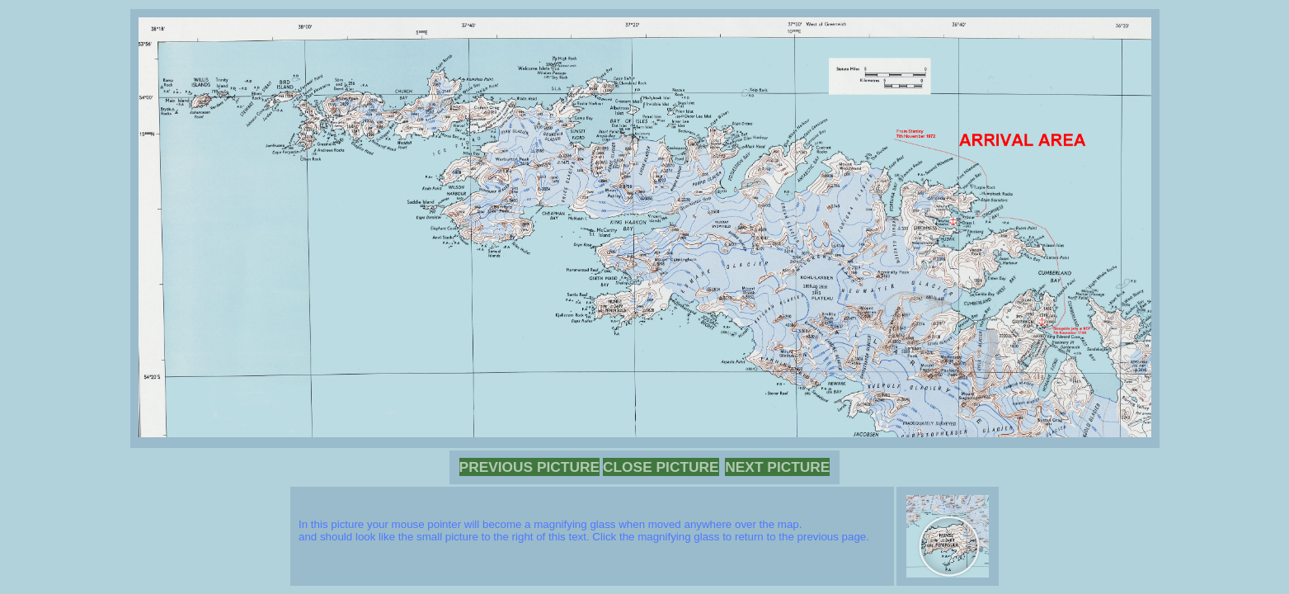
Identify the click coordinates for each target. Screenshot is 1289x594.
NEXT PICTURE (777, 467)
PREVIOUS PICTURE (529, 467)
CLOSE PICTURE (661, 467)
